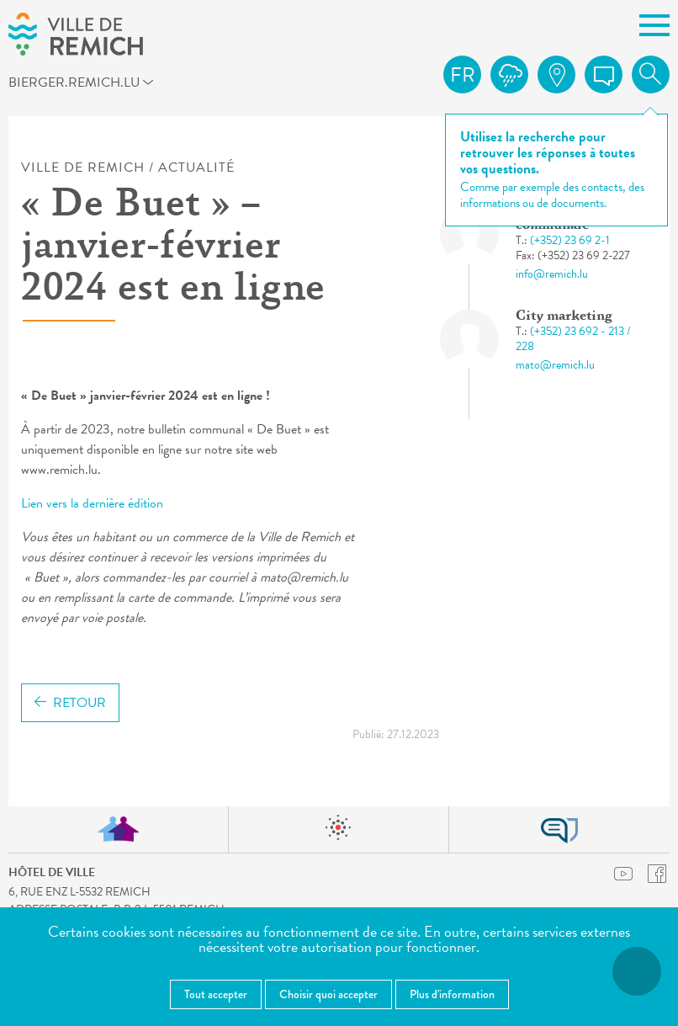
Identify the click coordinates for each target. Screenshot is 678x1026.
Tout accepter (215, 994)
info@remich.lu (552, 274)
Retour (70, 703)
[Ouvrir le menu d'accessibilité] (636, 971)
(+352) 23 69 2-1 (570, 240)
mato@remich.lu (555, 365)
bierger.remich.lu (91, 85)
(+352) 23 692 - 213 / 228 (573, 338)
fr (462, 75)
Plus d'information (452, 994)
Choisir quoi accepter (328, 994)
